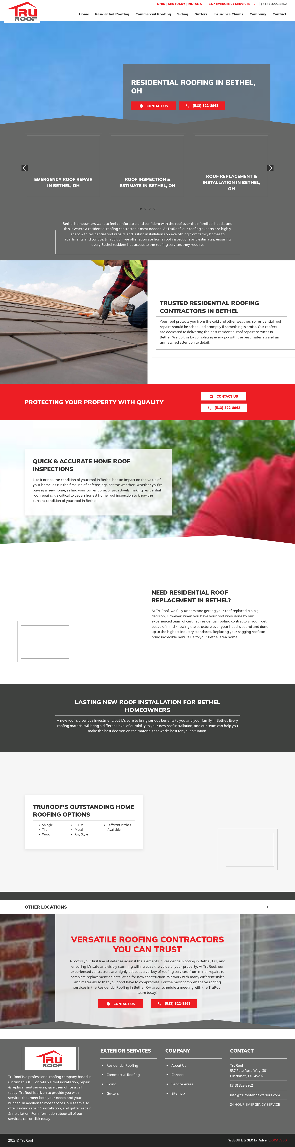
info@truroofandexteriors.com (255, 1095)
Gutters (200, 14)
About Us (178, 1065)
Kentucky (176, 4)
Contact (279, 14)
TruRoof (236, 1065)
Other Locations (46, 907)
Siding (182, 14)
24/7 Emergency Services (232, 4)
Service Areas (182, 1084)
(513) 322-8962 (274, 4)
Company (258, 14)
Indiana (195, 4)
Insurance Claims (228, 14)
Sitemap (178, 1093)
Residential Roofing (112, 14)
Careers (177, 1074)
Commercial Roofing (153, 14)
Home (84, 14)
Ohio (161, 4)
